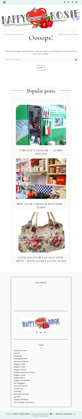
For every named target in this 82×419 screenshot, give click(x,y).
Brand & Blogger (64, 414)
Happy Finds (19, 374)
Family (17, 360)
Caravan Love (20, 357)
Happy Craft (19, 371)
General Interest (21, 368)
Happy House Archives (24, 379)
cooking (17, 398)
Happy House (20, 377)
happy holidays (21, 407)
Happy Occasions (22, 387)
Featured (18, 363)
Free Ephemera (20, 366)
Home (41, 68)
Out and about (21, 393)
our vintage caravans (24, 409)
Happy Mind (19, 385)
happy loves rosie (21, 414)
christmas (18, 396)
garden (17, 404)
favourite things (21, 401)
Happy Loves (19, 382)
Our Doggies (19, 390)
